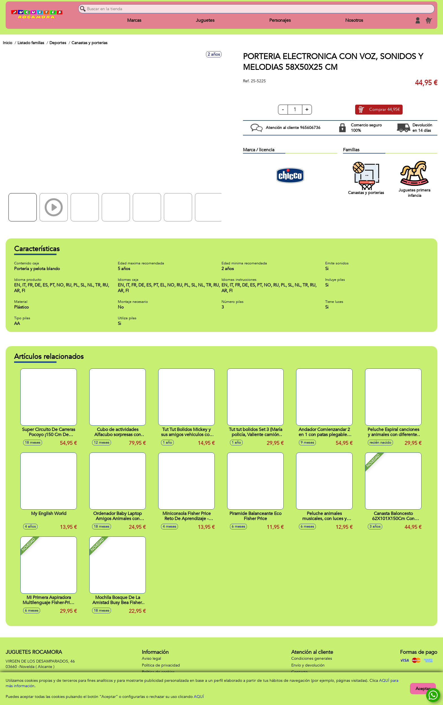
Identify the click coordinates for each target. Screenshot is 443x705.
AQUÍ (199, 696)
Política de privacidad (161, 665)
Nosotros (354, 20)
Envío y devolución (308, 665)
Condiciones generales (311, 658)
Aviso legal (151, 658)
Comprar (384, 110)
